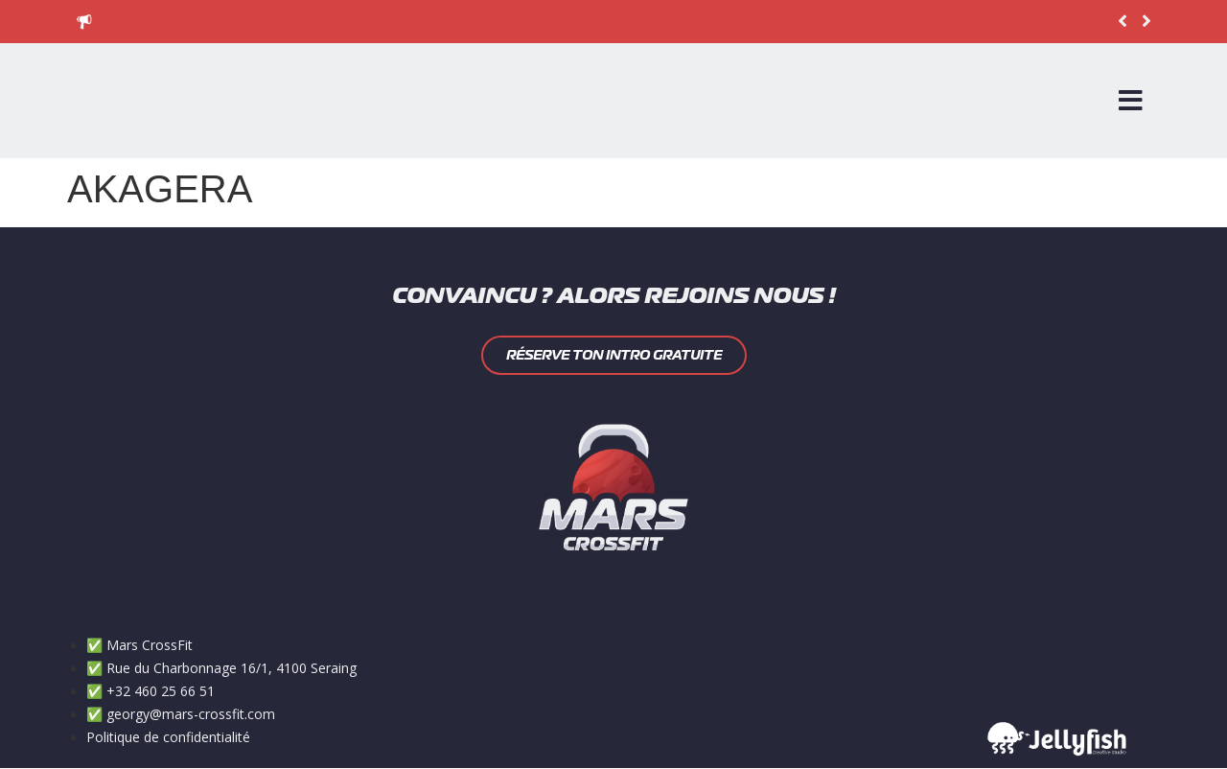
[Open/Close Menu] (1130, 100)
